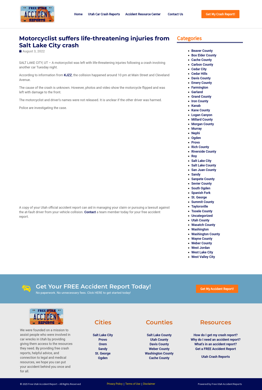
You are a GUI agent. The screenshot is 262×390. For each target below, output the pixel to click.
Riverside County (203, 151)
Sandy (196, 174)
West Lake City (202, 252)
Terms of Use (132, 383)
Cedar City (199, 69)
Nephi (195, 133)
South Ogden (200, 188)
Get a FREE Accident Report (215, 349)
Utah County (200, 220)
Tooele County (202, 211)
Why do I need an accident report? (216, 339)
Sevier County (201, 183)
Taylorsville (199, 206)
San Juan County (203, 170)
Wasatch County (203, 225)
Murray (196, 128)
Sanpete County (203, 179)
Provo (195, 142)
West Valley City (203, 257)
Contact (90, 212)
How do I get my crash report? (216, 335)
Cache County (201, 60)
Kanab (196, 106)
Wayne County (201, 238)
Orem (103, 344)
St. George (199, 197)
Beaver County (202, 51)
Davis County (201, 78)
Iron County (199, 101)
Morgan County (202, 124)
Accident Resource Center (142, 14)
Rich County (200, 147)
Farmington (199, 87)
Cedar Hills (199, 73)
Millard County (202, 119)
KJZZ (68, 75)
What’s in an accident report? (215, 344)
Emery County (201, 83)
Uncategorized (202, 216)
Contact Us (175, 14)
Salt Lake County (203, 165)
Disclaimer (149, 383)
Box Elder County (204, 55)
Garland (197, 92)
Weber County (201, 243)
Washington (200, 229)
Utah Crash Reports (215, 357)
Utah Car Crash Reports (104, 14)
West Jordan (200, 248)
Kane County (200, 110)
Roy (194, 156)
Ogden (196, 138)
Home (78, 14)
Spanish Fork (201, 193)
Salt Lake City (201, 161)
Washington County (205, 234)
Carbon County (202, 64)
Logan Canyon (201, 115)
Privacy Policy (114, 383)
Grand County (201, 96)
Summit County (202, 202)
